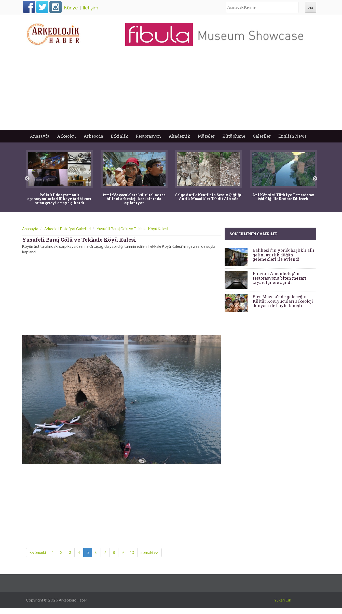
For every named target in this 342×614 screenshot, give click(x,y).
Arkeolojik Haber (73, 600)
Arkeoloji (66, 136)
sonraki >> (149, 552)
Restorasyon (148, 136)
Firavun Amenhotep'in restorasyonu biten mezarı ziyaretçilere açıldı (279, 278)
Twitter (42, 7)
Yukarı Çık (282, 600)
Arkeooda (93, 136)
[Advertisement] (171, 91)
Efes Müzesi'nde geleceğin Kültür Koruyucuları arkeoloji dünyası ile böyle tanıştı (283, 301)
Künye (71, 7)
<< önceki (37, 552)
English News (292, 136)
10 (132, 552)
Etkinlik (119, 136)
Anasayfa (39, 136)
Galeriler (262, 136)
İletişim (90, 7)
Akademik (179, 136)
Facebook (29, 7)
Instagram (55, 7)
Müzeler (206, 136)
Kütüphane (233, 136)
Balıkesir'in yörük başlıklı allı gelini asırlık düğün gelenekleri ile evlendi (283, 254)
